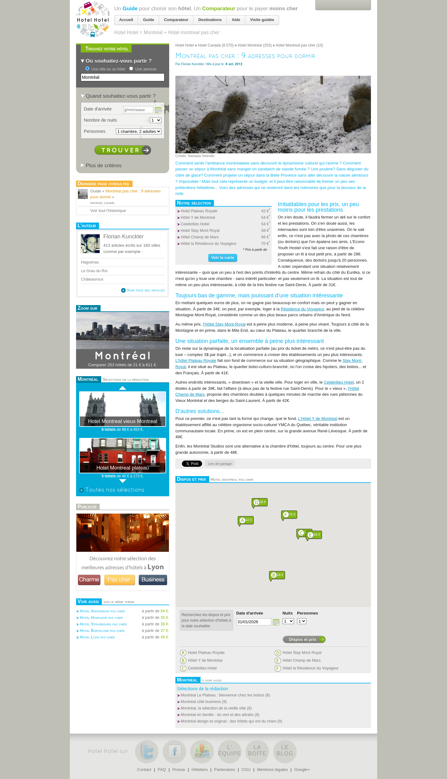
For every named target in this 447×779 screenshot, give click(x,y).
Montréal (122, 356)
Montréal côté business (201, 702)
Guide (130, 8)
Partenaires (224, 769)
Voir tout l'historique (108, 210)
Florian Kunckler (192, 64)
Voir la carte (222, 257)
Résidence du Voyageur (302, 309)
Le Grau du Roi (95, 271)
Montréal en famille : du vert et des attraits (217, 715)
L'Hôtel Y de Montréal (317, 418)
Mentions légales (272, 769)
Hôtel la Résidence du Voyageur (209, 243)
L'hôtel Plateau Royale (195, 360)
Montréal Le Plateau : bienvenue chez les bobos (222, 695)
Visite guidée (262, 20)
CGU (246, 769)
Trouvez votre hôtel (107, 48)
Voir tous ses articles (143, 290)
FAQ (162, 769)
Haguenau (90, 262)
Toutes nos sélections (111, 490)
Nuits (287, 613)
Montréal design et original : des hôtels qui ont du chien (228, 721)
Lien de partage (220, 464)
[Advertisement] (122, 661)
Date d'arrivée (249, 613)
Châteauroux (92, 279)
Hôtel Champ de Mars (200, 237)
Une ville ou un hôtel (108, 69)
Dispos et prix (302, 639)
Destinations (210, 20)
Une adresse (145, 69)
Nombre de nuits (100, 120)
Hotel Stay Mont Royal (200, 230)
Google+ (302, 769)
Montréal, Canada (102, 203)
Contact (144, 769)
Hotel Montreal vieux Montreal (122, 421)
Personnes (307, 613)
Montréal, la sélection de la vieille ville (213, 708)
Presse (178, 769)
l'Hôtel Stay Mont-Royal (224, 324)
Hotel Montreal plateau (122, 468)
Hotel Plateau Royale (199, 211)
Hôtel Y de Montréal (198, 217)
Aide (236, 20)
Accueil (126, 20)
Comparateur (218, 8)
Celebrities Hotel (195, 224)
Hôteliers (200, 769)
